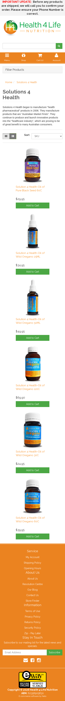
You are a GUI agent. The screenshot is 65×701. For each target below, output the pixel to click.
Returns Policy (32, 622)
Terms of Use (32, 611)
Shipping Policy (32, 562)
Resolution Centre (33, 584)
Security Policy (32, 627)
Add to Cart (32, 205)
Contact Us (32, 595)
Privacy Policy (32, 616)
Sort (26, 135)
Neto (44, 696)
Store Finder (32, 600)
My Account (32, 557)
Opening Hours (32, 568)
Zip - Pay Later (32, 633)
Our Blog (32, 589)
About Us (32, 578)
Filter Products (14, 69)
